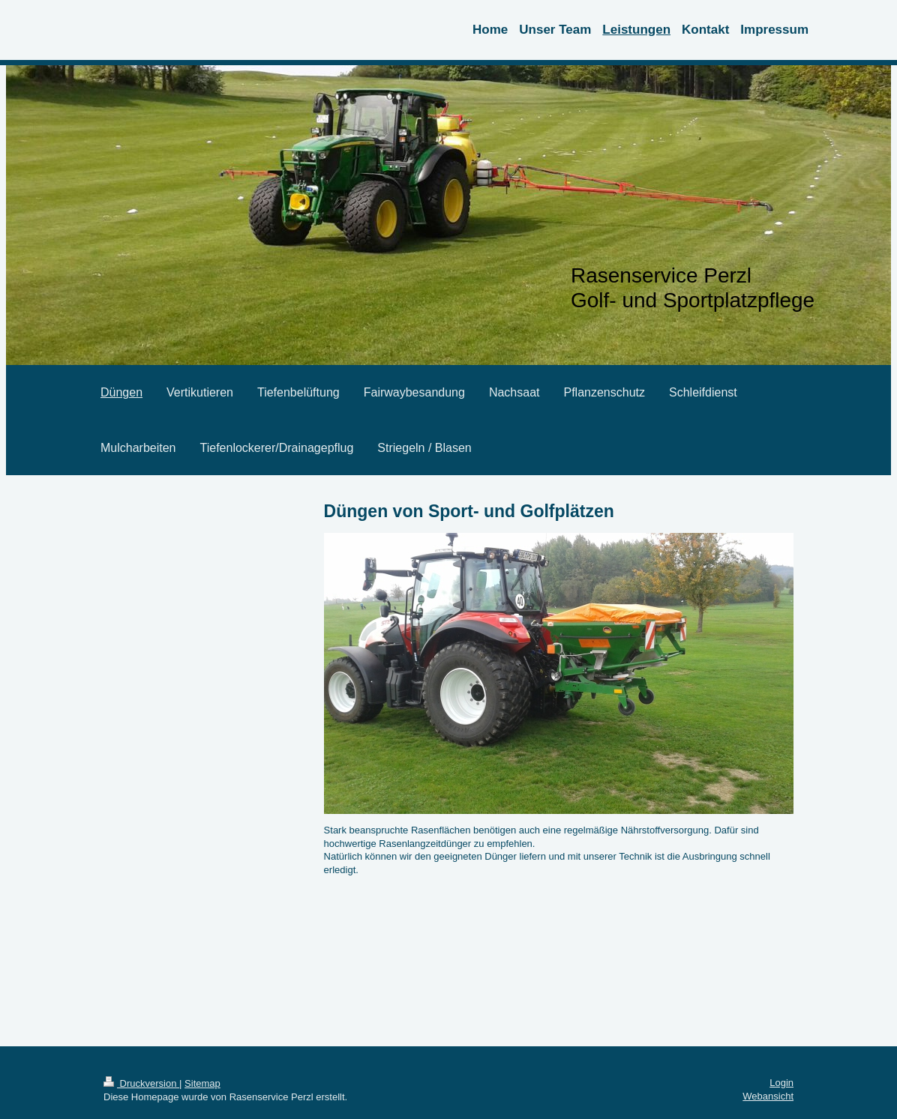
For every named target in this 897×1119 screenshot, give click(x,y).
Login (782, 1082)
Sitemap (202, 1083)
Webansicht (768, 1096)
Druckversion (141, 1083)
